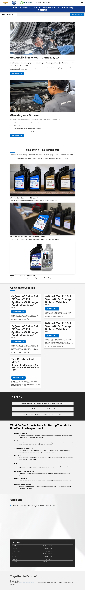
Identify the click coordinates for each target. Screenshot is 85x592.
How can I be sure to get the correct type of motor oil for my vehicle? (42, 403)
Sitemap (28, 582)
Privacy (32, 582)
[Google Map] (42, 523)
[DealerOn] (14, 581)
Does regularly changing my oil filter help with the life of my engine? (42, 414)
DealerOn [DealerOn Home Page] (22, 582)
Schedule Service (77, 14)
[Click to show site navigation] (82, 3)
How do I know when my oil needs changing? (42, 408)
